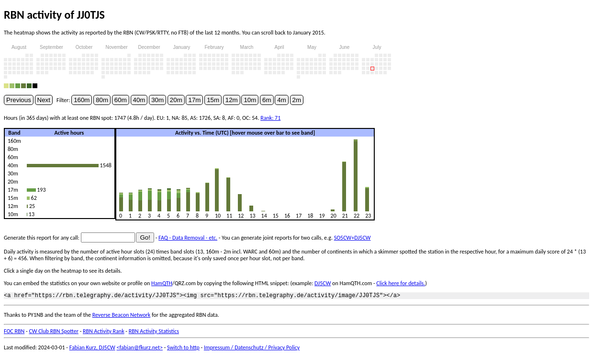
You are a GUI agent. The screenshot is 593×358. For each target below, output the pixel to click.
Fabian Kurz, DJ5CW (92, 349)
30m (157, 100)
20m (176, 100)
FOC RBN (14, 332)
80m (102, 100)
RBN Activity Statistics (154, 332)
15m (213, 100)
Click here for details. (400, 283)
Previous (18, 100)
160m (82, 100)
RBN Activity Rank (103, 332)
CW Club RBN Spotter (53, 332)
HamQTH (161, 283)
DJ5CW (322, 283)
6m (266, 100)
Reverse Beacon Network (121, 316)
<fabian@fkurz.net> (139, 349)
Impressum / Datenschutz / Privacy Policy (252, 349)
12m (231, 100)
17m (194, 100)
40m (139, 100)
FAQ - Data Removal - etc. (187, 237)
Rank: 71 (270, 118)
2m (297, 100)
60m (120, 100)
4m (281, 100)
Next (43, 100)
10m (250, 100)
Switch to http (183, 349)
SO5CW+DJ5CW (352, 237)
